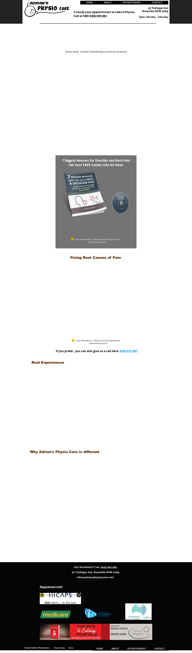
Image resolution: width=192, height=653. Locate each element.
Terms (71, 648)
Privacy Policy (61, 648)
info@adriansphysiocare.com (95, 577)
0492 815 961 (129, 351)
